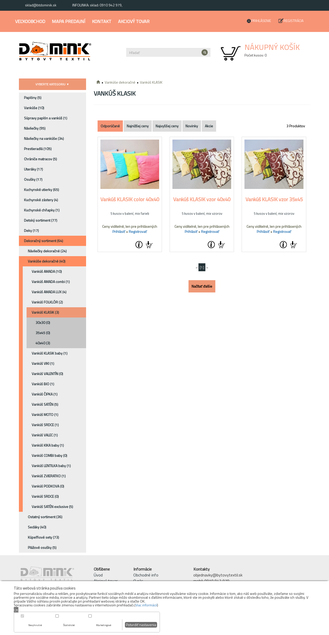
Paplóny (32, 97)
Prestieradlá (38, 148)
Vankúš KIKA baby (48, 445)
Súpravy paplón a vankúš (45, 118)
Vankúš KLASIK (45, 312)
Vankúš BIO (43, 384)
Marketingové (103, 625)
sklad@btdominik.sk (40, 5)
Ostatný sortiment (45, 516)
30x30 (43, 322)
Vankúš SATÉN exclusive (52, 506)
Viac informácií (146, 605)
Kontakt (101, 21)
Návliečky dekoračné (47, 251)
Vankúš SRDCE (45, 424)
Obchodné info (145, 575)
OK (16, 610)
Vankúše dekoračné (46, 261)
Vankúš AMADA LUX (49, 291)
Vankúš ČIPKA (44, 394)
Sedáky (37, 527)
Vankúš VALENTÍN (47, 373)
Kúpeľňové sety (43, 537)
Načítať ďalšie (202, 286)
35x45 (43, 332)
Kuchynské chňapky (42, 210)
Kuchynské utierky (41, 189)
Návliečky (34, 128)
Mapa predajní (68, 21)
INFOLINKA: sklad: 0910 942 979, (97, 5)
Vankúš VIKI (43, 363)
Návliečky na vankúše (44, 138)
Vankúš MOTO (45, 414)
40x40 (43, 343)
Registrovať (138, 231)
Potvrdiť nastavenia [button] (141, 624)
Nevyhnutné (35, 625)
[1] (202, 267)
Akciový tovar (133, 21)
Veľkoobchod (30, 21)
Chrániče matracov (40, 159)
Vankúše (34, 107)
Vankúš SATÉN (45, 404)
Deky (31, 230)
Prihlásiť (118, 231)
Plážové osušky (42, 547)
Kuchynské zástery (41, 199)
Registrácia (293, 20)
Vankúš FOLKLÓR (47, 302)
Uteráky (33, 169)
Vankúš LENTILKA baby (51, 465)
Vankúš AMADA (47, 271)
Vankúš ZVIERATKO (49, 476)
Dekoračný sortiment (43, 240)
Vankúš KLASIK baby (49, 353)
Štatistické (69, 625)
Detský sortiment (40, 220)
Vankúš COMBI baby (49, 455)
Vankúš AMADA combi (51, 281)
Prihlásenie (261, 20)
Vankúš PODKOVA (48, 486)
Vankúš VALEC (45, 435)
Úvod (98, 575)
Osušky (33, 179)
